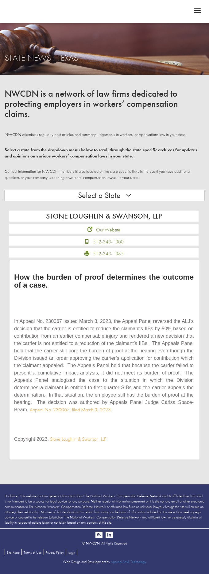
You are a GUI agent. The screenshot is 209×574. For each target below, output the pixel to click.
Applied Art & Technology (128, 561)
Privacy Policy (55, 552)
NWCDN (104, 11)
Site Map (13, 552)
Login (71, 552)
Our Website (108, 230)
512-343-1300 (108, 242)
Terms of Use (33, 552)
